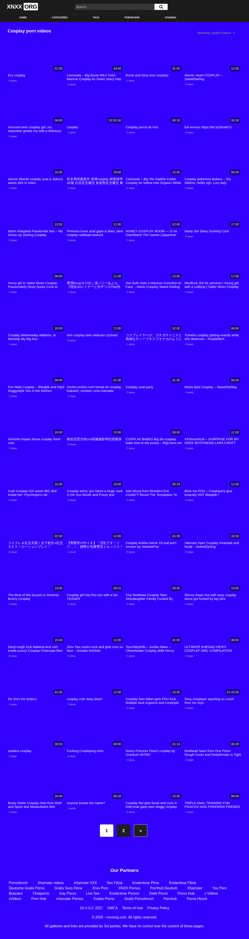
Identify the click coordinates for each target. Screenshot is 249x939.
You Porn (219, 888)
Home (23, 17)
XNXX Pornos (129, 888)
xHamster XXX (85, 883)
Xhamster (194, 888)
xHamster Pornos (69, 899)
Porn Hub (38, 899)
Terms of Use (132, 908)
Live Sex (92, 893)
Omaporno (41, 893)
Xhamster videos (50, 883)
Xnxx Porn (100, 888)
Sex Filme (114, 883)
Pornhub (170, 899)
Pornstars (132, 17)
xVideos (15, 899)
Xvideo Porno (103, 899)
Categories (60, 17)
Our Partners (124, 870)
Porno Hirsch (197, 899)
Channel (171, 17)
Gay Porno (67, 893)
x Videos (211, 893)
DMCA (112, 908)
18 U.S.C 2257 (91, 908)
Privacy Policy (158, 908)
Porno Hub (186, 893)
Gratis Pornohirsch (139, 899)
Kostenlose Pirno (146, 883)
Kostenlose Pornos (124, 893)
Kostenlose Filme (182, 883)
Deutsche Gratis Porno (27, 888)
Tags (96, 17)
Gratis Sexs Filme (68, 888)
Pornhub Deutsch (164, 888)
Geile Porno (158, 893)
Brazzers (16, 893)
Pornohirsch (18, 883)
